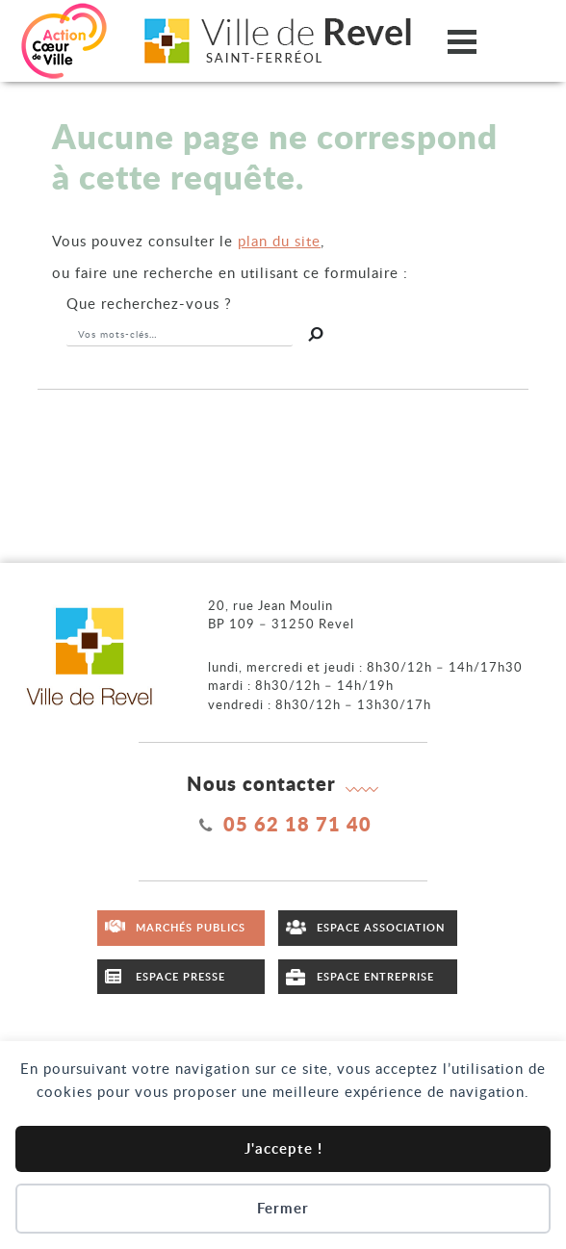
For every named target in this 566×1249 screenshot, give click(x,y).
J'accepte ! (283, 1148)
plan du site (279, 240)
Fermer (283, 1208)
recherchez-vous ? (149, 303)
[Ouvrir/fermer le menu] (462, 41)
